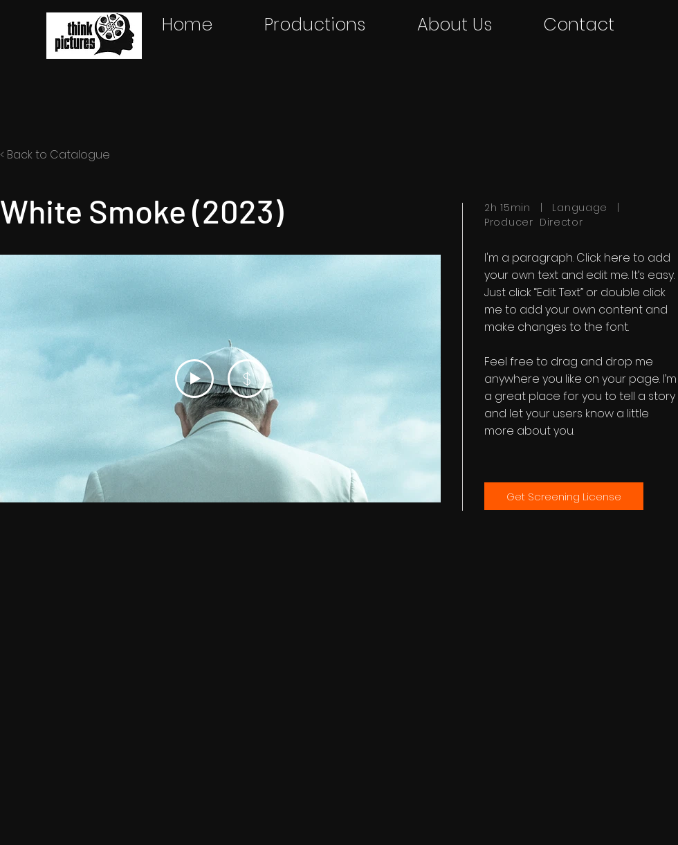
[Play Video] (194, 378)
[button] (314, 24)
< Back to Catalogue (55, 155)
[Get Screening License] (563, 496)
